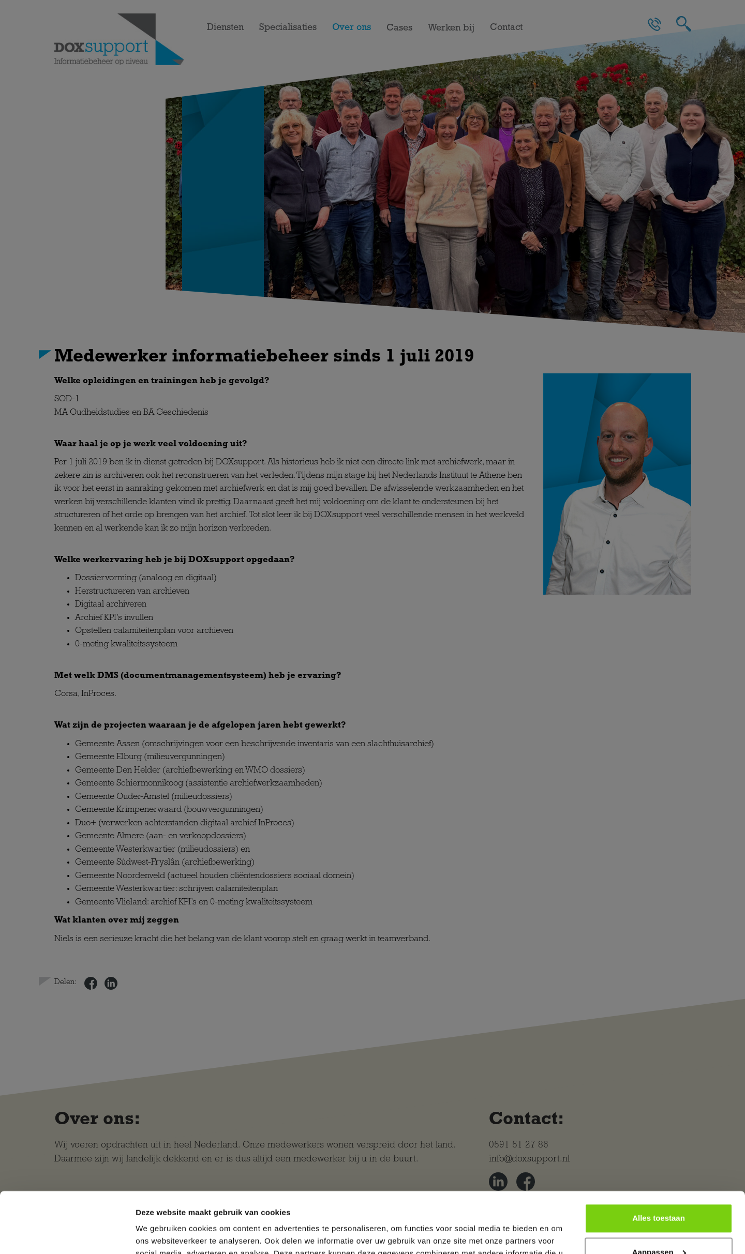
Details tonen (160, 1233)
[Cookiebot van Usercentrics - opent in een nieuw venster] (67, 1234)
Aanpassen (659, 1191)
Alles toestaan (658, 1157)
